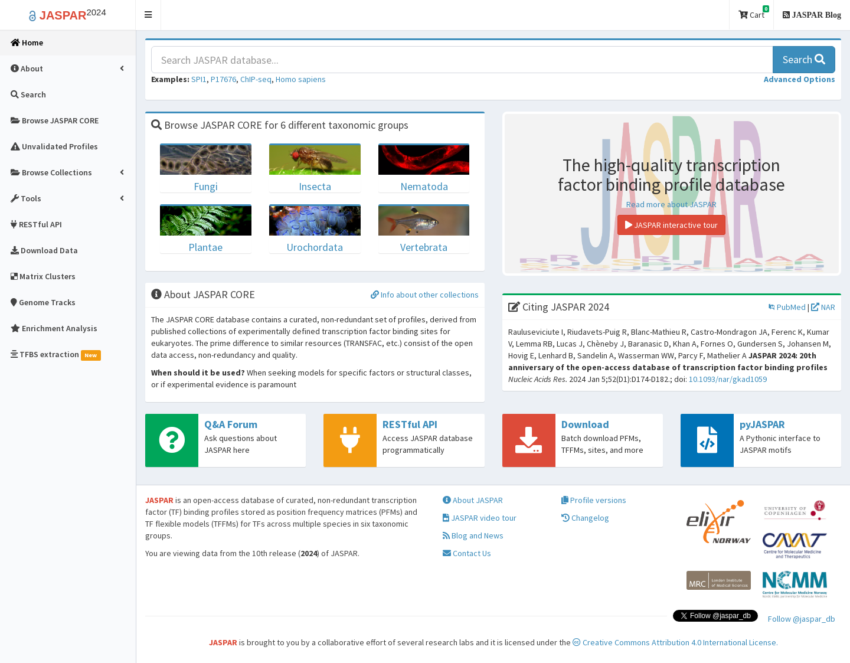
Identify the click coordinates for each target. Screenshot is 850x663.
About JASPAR (473, 500)
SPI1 (199, 79)
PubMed (787, 307)
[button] (148, 15)
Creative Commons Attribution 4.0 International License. (675, 642)
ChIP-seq (256, 79)
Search (804, 59)
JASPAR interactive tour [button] (671, 225)
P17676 (223, 79)
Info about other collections (425, 294)
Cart (753, 12)
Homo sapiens (301, 79)
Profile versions (593, 500)
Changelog (585, 517)
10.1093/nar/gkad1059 (728, 379)
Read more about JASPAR (671, 204)
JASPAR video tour (479, 517)
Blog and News (473, 535)
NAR (823, 307)
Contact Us (467, 553)
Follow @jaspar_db (801, 618)
